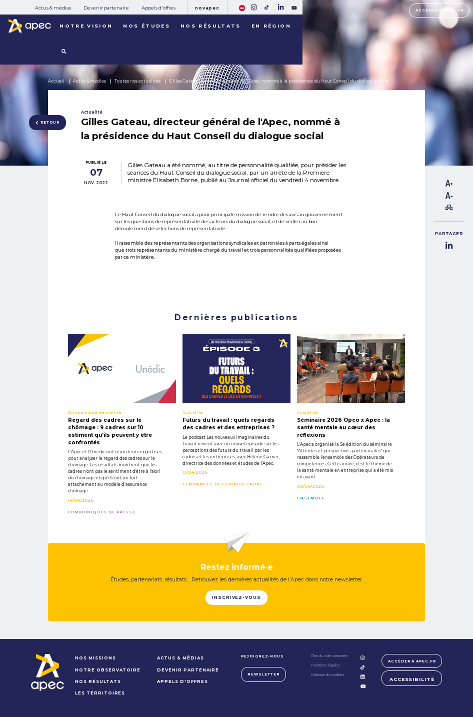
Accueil (56, 81)
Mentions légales (325, 665)
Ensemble (310, 498)
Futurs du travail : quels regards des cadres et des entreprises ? (228, 424)
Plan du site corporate (329, 655)
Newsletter (264, 674)
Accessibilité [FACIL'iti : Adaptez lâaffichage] (412, 679)
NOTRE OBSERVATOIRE (107, 669)
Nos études (146, 26)
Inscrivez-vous (236, 597)
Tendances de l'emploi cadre (222, 484)
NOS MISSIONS (95, 657)
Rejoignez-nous (262, 656)
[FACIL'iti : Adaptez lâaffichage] (242, 7)
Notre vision (86, 26)
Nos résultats (210, 26)
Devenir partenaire (106, 8)
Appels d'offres (159, 8)
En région (271, 26)
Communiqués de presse (102, 512)
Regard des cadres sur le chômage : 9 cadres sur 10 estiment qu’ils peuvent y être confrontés (110, 431)
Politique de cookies (327, 674)
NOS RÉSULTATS (97, 681)
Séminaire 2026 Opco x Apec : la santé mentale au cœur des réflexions (343, 427)
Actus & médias (53, 8)
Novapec (207, 8)
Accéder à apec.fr (439, 10)
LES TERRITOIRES (100, 692)
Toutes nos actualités (137, 81)
